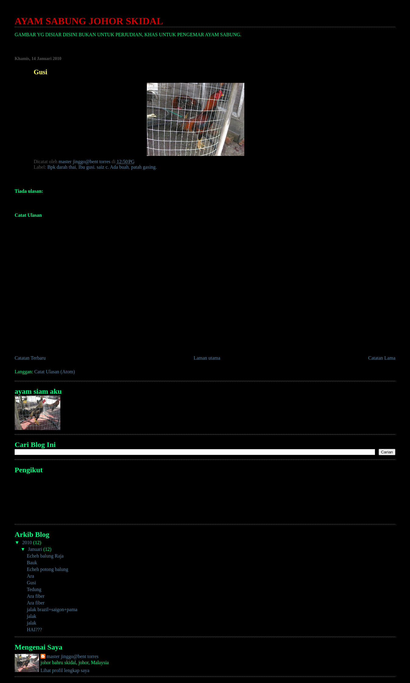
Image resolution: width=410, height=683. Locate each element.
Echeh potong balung (47, 569)
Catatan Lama (381, 358)
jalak (31, 616)
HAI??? (34, 629)
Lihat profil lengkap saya (65, 670)
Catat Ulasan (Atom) (54, 371)
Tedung (34, 589)
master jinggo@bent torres (72, 656)
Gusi (31, 582)
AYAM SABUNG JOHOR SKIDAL (89, 21)
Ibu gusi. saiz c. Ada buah (104, 167)
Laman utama (207, 358)
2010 (27, 542)
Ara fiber (35, 596)
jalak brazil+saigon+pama (52, 609)
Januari (35, 549)
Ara (30, 576)
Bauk (32, 562)
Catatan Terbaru (30, 358)
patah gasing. (144, 167)
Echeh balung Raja (45, 555)
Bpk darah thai (61, 167)
